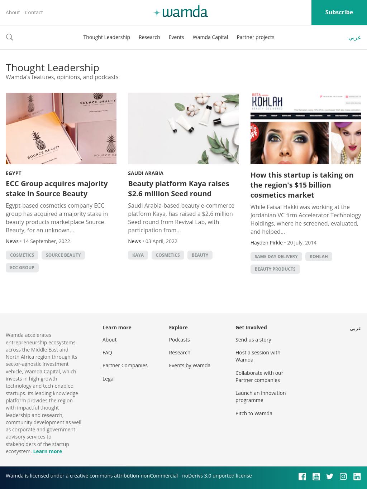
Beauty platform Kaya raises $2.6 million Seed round (178, 188)
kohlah (319, 256)
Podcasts (179, 339)
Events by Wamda (190, 365)
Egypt (14, 173)
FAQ (107, 352)
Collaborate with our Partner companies (259, 376)
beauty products (275, 269)
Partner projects (255, 37)
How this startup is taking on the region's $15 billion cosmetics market (302, 185)
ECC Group (22, 268)
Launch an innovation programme (260, 396)
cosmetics (22, 255)
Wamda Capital (210, 37)
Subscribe (339, 12)
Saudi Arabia (145, 173)
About (13, 12)
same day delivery (276, 256)
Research (149, 37)
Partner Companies (125, 365)
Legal (109, 378)
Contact (34, 12)
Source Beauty (63, 255)
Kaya (138, 255)
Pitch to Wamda (253, 413)
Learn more (47, 451)
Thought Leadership (106, 37)
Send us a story (253, 339)
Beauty (200, 255)
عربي (354, 37)
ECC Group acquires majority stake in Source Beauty (57, 188)
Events (176, 37)
